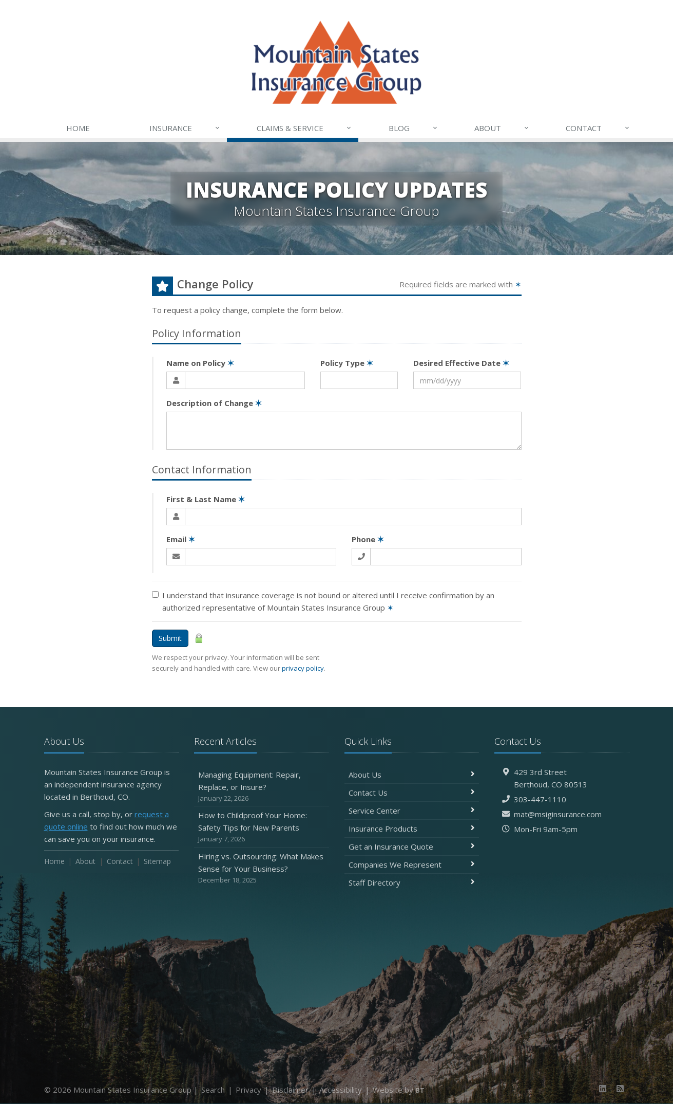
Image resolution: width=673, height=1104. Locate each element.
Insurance (185, 128)
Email (180, 539)
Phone (368, 539)
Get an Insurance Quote (412, 846)
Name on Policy (200, 363)
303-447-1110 (540, 799)
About (502, 128)
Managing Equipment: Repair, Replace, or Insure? (261, 786)
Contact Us (412, 792)
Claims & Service (304, 128)
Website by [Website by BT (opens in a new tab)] (399, 1089)
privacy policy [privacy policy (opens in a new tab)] (303, 668)
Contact (598, 128)
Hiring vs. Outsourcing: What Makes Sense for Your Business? (261, 868)
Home (78, 128)
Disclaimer (290, 1089)
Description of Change (214, 403)
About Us (412, 774)
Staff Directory (412, 882)
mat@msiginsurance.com (558, 814)
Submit (170, 638)
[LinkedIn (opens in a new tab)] (602, 1088)
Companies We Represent (412, 864)
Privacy (248, 1089)
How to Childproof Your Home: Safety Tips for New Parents (261, 827)
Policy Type (346, 363)
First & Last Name (205, 499)
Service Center (412, 810)
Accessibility (340, 1089)
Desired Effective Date (461, 363)
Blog (413, 128)
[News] (620, 1088)
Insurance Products (412, 828)
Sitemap (157, 861)
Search (213, 1089)
